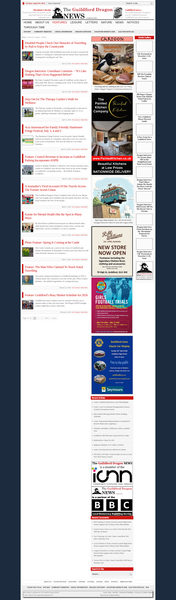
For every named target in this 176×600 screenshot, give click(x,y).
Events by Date (60, 581)
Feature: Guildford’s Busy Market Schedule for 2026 (56, 295)
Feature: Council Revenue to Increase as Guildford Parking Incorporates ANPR (55, 158)
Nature (106, 22)
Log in (105, 592)
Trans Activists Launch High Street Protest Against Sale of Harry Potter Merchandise (112, 553)
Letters (91, 22)
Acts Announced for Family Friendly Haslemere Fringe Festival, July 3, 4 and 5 (53, 129)
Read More (84, 63)
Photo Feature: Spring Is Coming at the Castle (52, 242)
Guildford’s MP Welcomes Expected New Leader (111, 435)
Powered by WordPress (127, 592)
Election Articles (126, 32)
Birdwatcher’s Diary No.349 (104, 440)
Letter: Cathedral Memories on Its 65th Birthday (111, 402)
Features (60, 22)
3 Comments (76, 179)
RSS (147, 587)
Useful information (63, 32)
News (119, 22)
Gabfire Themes (148, 592)
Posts (109, 592)
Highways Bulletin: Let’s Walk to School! (109, 445)
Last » (55, 318)
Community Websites (43, 32)
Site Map (27, 32)
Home (28, 22)
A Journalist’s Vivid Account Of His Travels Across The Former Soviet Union (55, 188)
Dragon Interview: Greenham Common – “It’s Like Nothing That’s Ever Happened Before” (55, 72)
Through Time (34, 27)
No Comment (76, 63)
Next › (47, 318)
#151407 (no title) (34, 587)
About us (42, 22)
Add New (115, 592)
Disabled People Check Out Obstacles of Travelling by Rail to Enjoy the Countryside (55, 44)
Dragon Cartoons (83, 32)
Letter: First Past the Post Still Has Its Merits (110, 450)
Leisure (76, 22)
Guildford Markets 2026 (104, 32)
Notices (133, 22)
